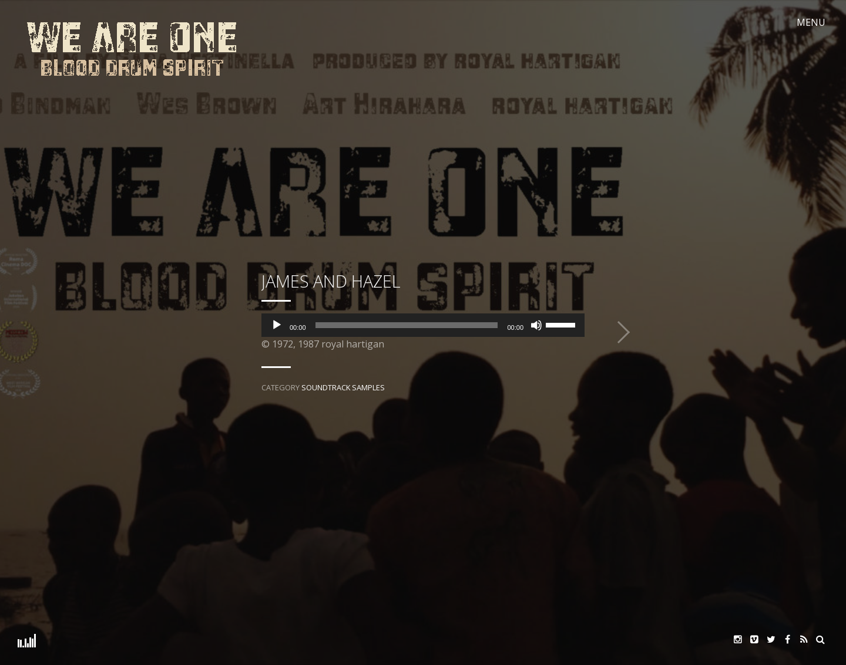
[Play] (277, 325)
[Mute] (536, 325)
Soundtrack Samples (343, 387)
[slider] (406, 325)
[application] (423, 325)
